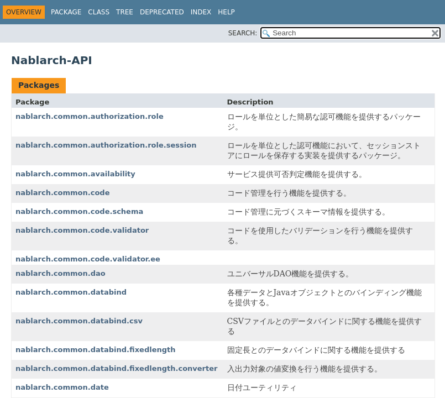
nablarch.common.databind (71, 292)
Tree (124, 12)
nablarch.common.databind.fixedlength (95, 349)
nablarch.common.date (62, 387)
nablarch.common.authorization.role (89, 116)
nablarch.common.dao (60, 273)
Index (201, 12)
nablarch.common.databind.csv (79, 321)
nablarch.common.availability (75, 174)
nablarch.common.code (62, 192)
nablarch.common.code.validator (82, 230)
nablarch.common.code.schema (79, 211)
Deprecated (162, 12)
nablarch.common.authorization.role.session (105, 145)
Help (226, 12)
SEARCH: (243, 33)
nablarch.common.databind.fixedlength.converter (116, 368)
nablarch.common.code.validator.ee (87, 259)
